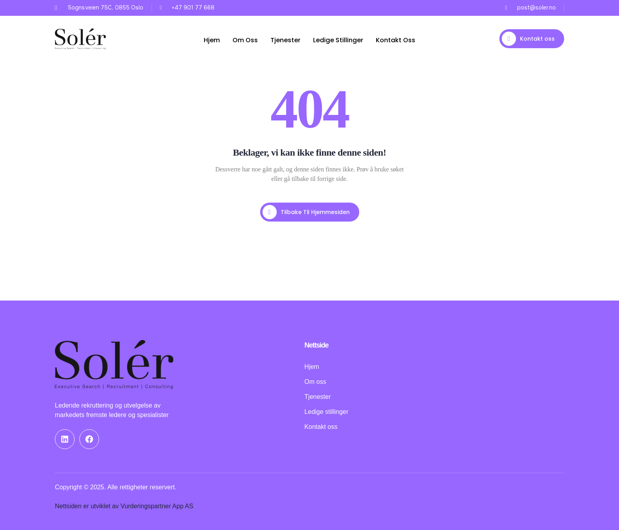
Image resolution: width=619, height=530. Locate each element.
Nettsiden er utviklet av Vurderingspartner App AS (124, 506)
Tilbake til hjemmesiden (306, 212)
